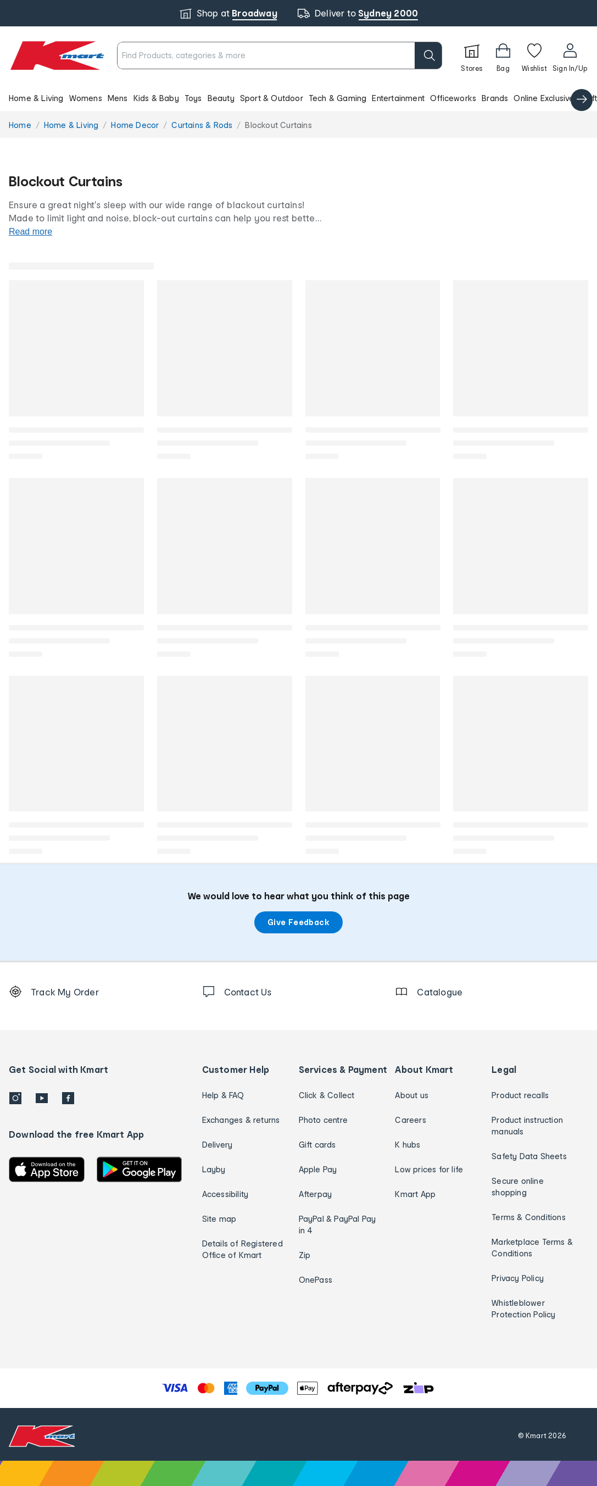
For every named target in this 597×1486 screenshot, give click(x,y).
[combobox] (279, 55)
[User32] (569, 55)
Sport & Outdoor (271, 98)
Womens (85, 98)
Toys (193, 98)
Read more (30, 231)
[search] (428, 55)
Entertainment (398, 98)
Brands (495, 98)
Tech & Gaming (338, 98)
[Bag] (503, 55)
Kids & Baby (156, 98)
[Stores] (471, 55)
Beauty (221, 98)
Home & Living (36, 98)
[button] (298, 98)
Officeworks (453, 98)
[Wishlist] (534, 55)
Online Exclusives (546, 98)
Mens (118, 98)
